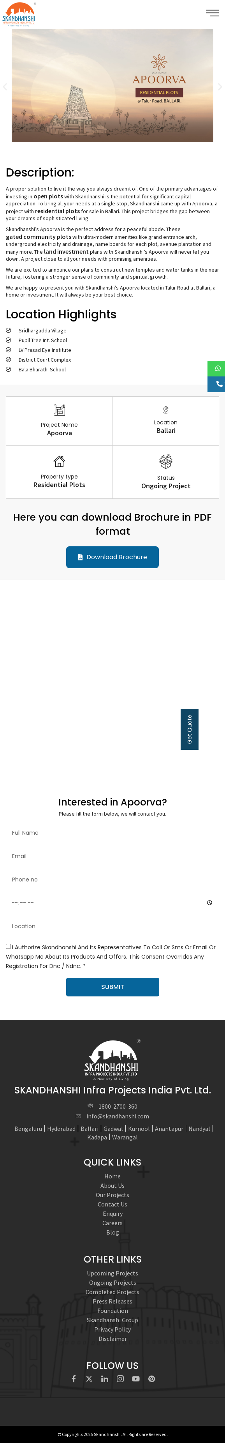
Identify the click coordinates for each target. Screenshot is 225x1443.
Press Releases (112, 1301)
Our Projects (112, 1195)
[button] (5, 87)
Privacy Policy (112, 1329)
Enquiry (113, 1213)
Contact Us (112, 1204)
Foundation (112, 1310)
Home (112, 1176)
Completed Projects (112, 1292)
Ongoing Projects (112, 1282)
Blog (112, 1232)
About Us (112, 1185)
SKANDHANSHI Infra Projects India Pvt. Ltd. (112, 1090)
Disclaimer (112, 1338)
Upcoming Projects (112, 1273)
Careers (112, 1223)
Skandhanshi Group (112, 1320)
